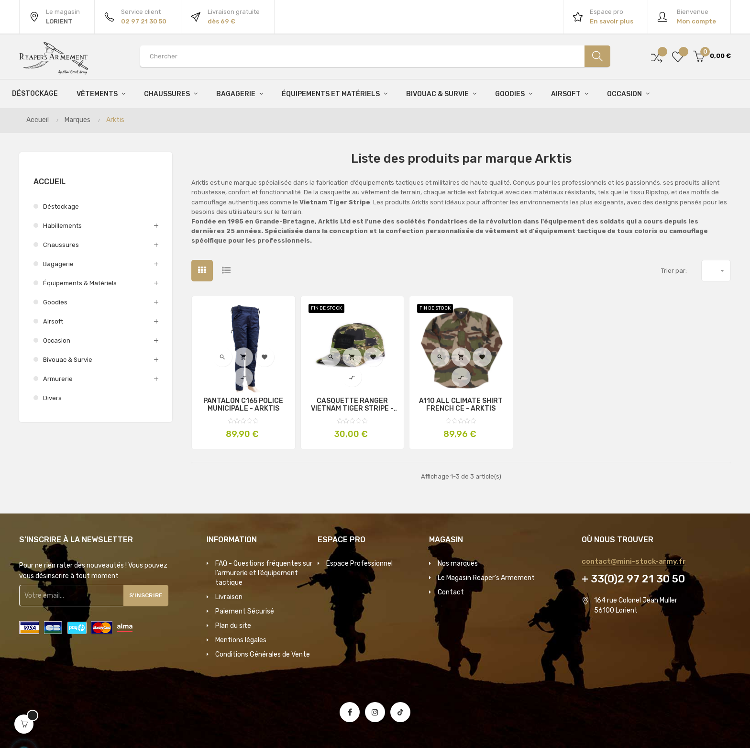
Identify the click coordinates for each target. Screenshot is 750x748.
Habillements (62, 225)
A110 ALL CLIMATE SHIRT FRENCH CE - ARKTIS (461, 405)
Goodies (55, 302)
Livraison (229, 597)
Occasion (56, 340)
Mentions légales (240, 640)
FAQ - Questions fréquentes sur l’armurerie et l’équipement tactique (263, 573)
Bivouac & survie (67, 359)
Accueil (49, 181)
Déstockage (61, 206)
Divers (52, 398)
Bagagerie (58, 264)
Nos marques (458, 563)
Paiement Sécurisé (244, 611)
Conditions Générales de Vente (262, 654)
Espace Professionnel (359, 563)
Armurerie (58, 378)
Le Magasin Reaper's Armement (486, 578)
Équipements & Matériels (80, 283)
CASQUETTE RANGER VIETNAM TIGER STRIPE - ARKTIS (352, 405)
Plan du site (233, 626)
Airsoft (53, 321)
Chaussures (61, 244)
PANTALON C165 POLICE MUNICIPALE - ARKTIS (243, 405)
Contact (451, 592)
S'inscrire (150, 595)
